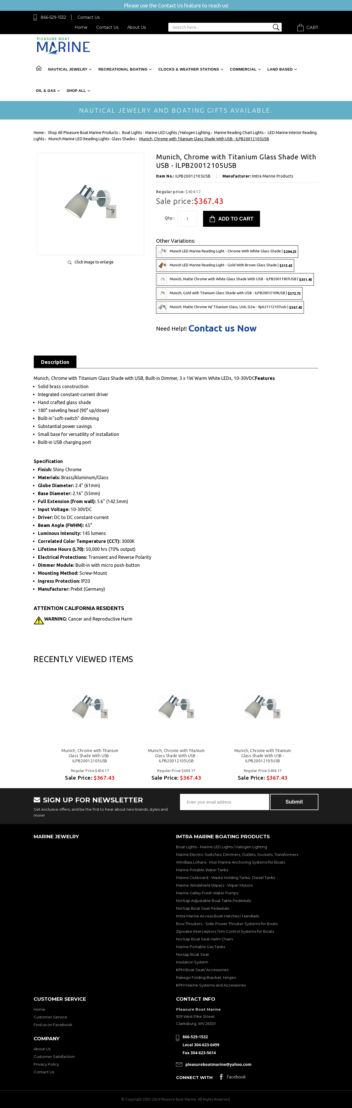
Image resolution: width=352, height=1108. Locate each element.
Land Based (280, 69)
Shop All (76, 90)
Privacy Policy (46, 1064)
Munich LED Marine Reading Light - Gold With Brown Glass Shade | (225, 265)
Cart (312, 27)
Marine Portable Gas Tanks (200, 946)
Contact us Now (222, 328)
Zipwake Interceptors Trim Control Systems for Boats (225, 931)
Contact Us (88, 17)
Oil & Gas (46, 90)
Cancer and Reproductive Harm (88, 618)
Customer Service (50, 1017)
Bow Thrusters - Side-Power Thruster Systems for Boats (227, 923)
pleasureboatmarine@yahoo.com (218, 1064)
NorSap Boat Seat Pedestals (202, 908)
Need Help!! (171, 328)
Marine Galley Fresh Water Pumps (207, 893)
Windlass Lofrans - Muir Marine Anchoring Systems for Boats (230, 862)
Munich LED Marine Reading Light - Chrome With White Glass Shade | (227, 251)
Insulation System (192, 962)
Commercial (243, 69)
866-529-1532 (53, 17)
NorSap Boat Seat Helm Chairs (204, 939)
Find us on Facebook (53, 1024)
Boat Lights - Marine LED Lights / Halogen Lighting (221, 847)
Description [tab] (55, 362)
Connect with (194, 1077)
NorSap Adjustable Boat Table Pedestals (213, 900)
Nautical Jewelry (67, 69)
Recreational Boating (122, 69)
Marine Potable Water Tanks (202, 870)
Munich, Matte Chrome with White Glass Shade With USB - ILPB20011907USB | (235, 279)
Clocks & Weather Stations (188, 69)
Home (81, 27)
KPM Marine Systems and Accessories (211, 985)
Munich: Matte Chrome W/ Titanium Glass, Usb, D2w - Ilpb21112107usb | (230, 307)
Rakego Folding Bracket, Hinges (206, 977)
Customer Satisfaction (54, 1056)
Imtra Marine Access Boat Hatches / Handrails (217, 916)
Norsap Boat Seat (192, 954)
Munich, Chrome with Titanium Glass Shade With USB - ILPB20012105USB (90, 755)
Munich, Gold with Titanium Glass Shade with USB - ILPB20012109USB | (229, 293)
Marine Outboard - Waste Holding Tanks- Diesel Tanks (225, 877)
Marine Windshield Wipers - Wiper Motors (214, 885)
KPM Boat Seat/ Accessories (202, 969)
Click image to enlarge (94, 262)
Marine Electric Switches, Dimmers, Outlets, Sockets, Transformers (237, 854)
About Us (136, 27)
